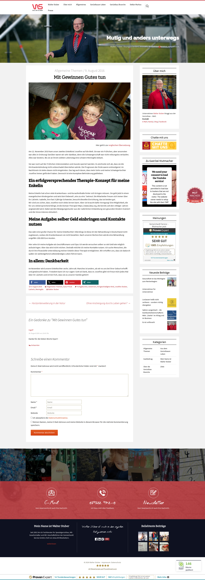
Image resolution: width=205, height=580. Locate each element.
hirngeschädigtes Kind (105, 286)
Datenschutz (116, 562)
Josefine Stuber (121, 286)
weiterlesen (51, 544)
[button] (37, 282)
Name (34, 402)
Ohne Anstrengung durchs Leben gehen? (108, 303)
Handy (150, 121)
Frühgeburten (82, 286)
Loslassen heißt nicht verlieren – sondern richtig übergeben (152, 302)
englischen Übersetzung (119, 145)
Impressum (106, 562)
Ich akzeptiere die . (49, 417)
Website (34, 413)
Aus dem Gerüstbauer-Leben (165, 351)
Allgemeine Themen (54, 286)
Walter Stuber (53, 4)
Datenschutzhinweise (58, 417)
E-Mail (144, 121)
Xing (156, 121)
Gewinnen (92, 286)
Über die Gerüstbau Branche (147, 369)
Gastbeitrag (147, 359)
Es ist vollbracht (148, 322)
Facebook (162, 121)
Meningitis (39, 289)
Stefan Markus (135, 4)
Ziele (162, 366)
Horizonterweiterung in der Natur (47, 303)
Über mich (67, 4)
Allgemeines (81, 4)
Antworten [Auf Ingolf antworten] (35, 345)
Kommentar (36, 371)
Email (34, 407)
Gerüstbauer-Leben (98, 4)
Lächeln (32, 289)
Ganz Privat (67, 286)
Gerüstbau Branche (118, 4)
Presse (50, 10)
